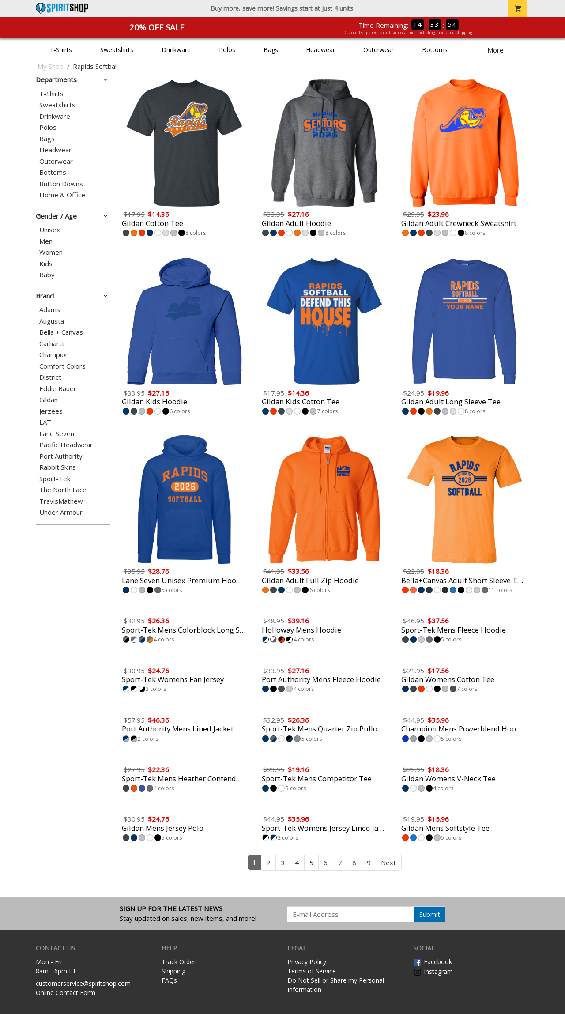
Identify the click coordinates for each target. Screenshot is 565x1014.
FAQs (169, 980)
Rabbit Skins (57, 467)
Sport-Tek (54, 478)
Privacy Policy (306, 961)
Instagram (433, 971)
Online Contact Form (65, 992)
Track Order (179, 961)
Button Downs (61, 184)
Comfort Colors (62, 366)
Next (388, 862)
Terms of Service (311, 971)
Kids (46, 264)
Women (51, 252)
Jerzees (51, 411)
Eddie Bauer (57, 388)
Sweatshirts (116, 49)
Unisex (49, 230)
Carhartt (51, 343)
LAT (45, 422)
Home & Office (62, 195)
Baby (47, 275)
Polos (227, 49)
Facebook (432, 961)
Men (46, 241)
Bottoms (435, 49)
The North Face (63, 490)
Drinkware (176, 49)
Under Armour (61, 512)
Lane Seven (56, 433)
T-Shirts (61, 49)
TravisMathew (61, 501)
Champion (54, 354)
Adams (49, 309)
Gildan (48, 399)
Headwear (320, 49)
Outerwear (378, 49)
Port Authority (61, 456)
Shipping (173, 971)
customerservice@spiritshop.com (83, 983)
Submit (429, 914)
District (50, 377)
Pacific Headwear (66, 445)
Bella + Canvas (61, 332)
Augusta (51, 321)
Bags (271, 49)
